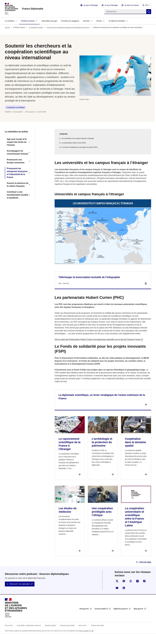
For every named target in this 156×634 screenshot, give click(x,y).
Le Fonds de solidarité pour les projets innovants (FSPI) (79, 147)
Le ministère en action (36, 27)
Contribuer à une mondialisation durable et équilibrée (17, 195)
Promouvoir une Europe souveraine (15, 161)
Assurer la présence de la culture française (17, 184)
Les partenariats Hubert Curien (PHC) (73, 143)
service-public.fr (101, 609)
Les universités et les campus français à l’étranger (77, 138)
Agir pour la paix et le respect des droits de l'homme (17, 142)
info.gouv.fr (84, 609)
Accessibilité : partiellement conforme (29, 625)
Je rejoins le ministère (117, 21)
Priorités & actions (28, 21)
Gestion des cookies (97, 625)
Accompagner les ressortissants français (17, 152)
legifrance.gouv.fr (121, 609)
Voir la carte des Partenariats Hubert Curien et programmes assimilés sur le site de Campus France (98, 339)
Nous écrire (82, 625)
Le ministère (9, 21)
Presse (99, 21)
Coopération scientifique (15, 107)
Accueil (7, 27)
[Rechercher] (125, 11)
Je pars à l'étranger (90, 5)
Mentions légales (50, 625)
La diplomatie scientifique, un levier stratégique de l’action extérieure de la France (101, 397)
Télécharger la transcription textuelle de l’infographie (89, 277)
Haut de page (145, 562)
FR (146, 5)
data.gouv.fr (139, 609)
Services (86, 21)
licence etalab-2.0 (85, 631)
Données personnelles (67, 625)
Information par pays (49, 21)
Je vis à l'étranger (111, 5)
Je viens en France (131, 5)
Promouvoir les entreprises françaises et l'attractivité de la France (68, 27)
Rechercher (148, 11)
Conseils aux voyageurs (70, 21)
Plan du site (9, 625)
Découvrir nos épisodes (20, 584)
